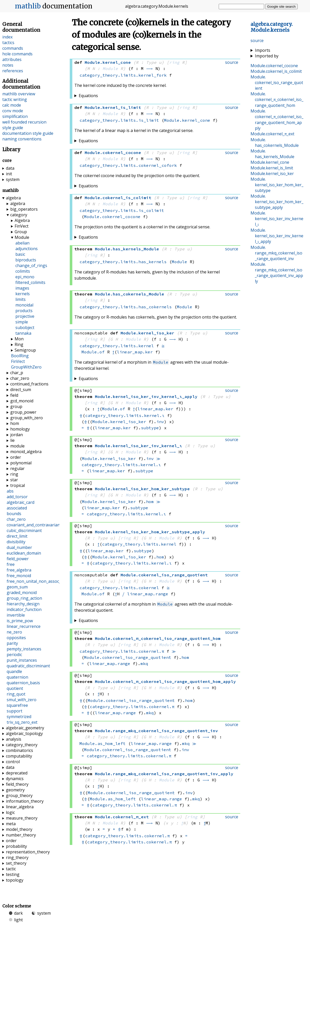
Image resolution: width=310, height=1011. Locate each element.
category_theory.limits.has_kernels (123, 261)
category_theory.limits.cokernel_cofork (128, 165)
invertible (16, 615)
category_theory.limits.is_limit (119, 120)
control (13, 761)
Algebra (22, 220)
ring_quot (16, 694)
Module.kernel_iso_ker (119, 421)
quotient (15, 688)
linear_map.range (147, 593)
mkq (144, 663)
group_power (23, 412)
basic (20, 254)
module (17, 446)
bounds (14, 513)
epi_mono (24, 277)
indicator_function (24, 609)
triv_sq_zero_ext (22, 722)
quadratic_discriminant (28, 666)
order (15, 457)
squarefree (17, 705)
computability (19, 756)
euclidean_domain (24, 553)
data (10, 168)
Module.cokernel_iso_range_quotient (127, 657)
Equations (88, 95)
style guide (12, 127)
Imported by (266, 56)
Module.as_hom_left (102, 743)
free (11, 564)
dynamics (15, 778)
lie (12, 440)
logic (10, 812)
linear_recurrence (24, 626)
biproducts (25, 260)
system (12, 179)
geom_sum (17, 587)
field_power (18, 558)
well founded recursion (24, 122)
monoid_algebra (26, 451)
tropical (17, 485)
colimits (22, 271)
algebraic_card (20, 502)
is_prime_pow (20, 621)
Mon (19, 339)
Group (21, 231)
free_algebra (19, 570)
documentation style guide (27, 133)
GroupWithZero (26, 367)
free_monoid (19, 575)
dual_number (19, 547)
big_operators (24, 209)
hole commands (17, 54)
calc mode (11, 105)
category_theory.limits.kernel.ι (125, 415)
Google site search (281, 6)
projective (24, 316)
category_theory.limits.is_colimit (121, 210)
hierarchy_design (23, 604)
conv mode (12, 111)
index (7, 37)
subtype (150, 427)
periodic (14, 654)
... (272, 27)
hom (150, 501)
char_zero (19, 378)
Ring (19, 344)
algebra (13, 198)
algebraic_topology (24, 733)
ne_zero (14, 632)
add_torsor (17, 496)
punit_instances (22, 660)
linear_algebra (20, 807)
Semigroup (25, 350)
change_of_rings (31, 265)
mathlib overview (18, 94)
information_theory (25, 801)
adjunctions (26, 248)
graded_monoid (22, 592)
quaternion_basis (23, 683)
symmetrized (19, 716)
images (22, 288)
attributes (12, 59)
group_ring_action (24, 598)
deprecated (16, 773)
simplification (15, 116)
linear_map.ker (135, 351)
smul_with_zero (21, 699)
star (14, 480)
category (18, 215)
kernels (22, 294)
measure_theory (21, 818)
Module (110, 68)
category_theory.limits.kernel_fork (123, 75)
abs (10, 491)
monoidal (24, 305)
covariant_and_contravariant (34, 525)
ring (174, 62)
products (24, 310)
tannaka (23, 333)
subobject (24, 327)
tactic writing (14, 99)
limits (20, 299)
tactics (8, 42)
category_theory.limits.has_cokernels (125, 306)
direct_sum (20, 389)
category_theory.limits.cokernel (119, 587)
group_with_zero (26, 418)
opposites (16, 637)
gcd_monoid (21, 401)
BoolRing (20, 356)
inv (160, 421)
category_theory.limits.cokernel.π (121, 651)
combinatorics (19, 750)
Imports (262, 50)
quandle (14, 671)
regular (17, 468)
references (12, 71)
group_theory (19, 795)
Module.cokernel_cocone (112, 216)
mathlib (28, 6)
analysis (13, 739)
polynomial (21, 463)
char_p (16, 372)
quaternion (17, 677)
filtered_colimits (30, 282)
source (257, 40)
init (9, 174)
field (14, 395)
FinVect (21, 226)
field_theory (17, 784)
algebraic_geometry (25, 728)
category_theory (21, 745)
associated (17, 508)
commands (12, 48)
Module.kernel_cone (187, 120)
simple (21, 322)
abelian (22, 243)
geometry (15, 790)
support (14, 711)
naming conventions (22, 139)
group (16, 406)
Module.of (93, 351)
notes (7, 65)
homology (20, 429)
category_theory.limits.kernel (116, 345)
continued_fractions (29, 384)
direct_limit (17, 536)
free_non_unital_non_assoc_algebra (41, 581)
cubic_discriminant (24, 530)
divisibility (16, 542)
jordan (16, 434)
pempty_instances (24, 649)
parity (12, 643)
